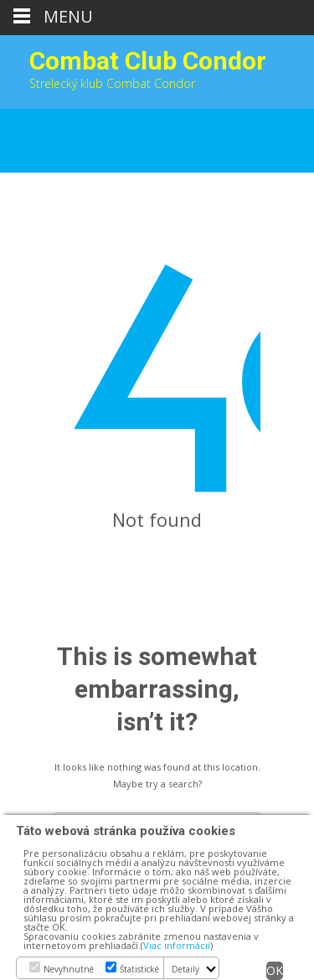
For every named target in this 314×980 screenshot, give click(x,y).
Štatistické (139, 969)
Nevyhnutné (69, 969)
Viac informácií (176, 945)
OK (274, 970)
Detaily (185, 969)
